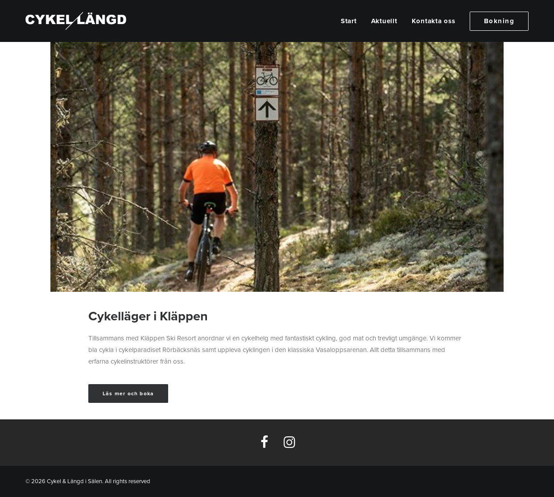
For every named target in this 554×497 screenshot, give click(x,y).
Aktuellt (384, 21)
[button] (264, 446)
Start (349, 21)
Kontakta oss (433, 21)
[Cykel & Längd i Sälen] (75, 21)
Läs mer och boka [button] (128, 393)
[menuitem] (352, 21)
